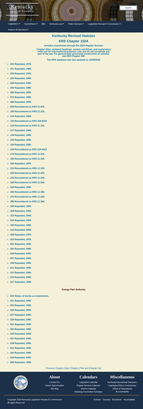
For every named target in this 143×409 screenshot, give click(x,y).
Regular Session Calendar (88, 385)
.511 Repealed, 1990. (21, 268)
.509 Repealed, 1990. (21, 263)
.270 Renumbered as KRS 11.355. (27, 197)
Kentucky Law (57, 24)
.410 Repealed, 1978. (21, 239)
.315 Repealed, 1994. (21, 220)
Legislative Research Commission (104, 24)
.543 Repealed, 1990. (21, 353)
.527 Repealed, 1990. (21, 315)
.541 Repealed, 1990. (21, 348)
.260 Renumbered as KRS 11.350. (27, 192)
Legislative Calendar (88, 382)
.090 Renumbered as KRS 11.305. (27, 107)
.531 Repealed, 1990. (21, 324)
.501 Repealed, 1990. (21, 244)
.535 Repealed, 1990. (21, 334)
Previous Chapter (54, 368)
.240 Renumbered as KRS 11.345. (27, 182)
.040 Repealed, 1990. (21, 83)
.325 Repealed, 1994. (21, 230)
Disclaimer (117, 399)
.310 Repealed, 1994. (21, 215)
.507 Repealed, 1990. (21, 258)
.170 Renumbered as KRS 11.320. (27, 154)
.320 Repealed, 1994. (21, 225)
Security (106, 399)
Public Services (76, 24)
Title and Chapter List (90, 368)
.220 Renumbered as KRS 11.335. (27, 173)
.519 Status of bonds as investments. (29, 296)
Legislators (14, 24)
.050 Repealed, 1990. (21, 88)
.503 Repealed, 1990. (21, 249)
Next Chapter (71, 368)
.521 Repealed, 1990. (21, 301)
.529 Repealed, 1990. (21, 319)
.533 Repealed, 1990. (21, 329)
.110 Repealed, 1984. (21, 116)
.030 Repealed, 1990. (21, 78)
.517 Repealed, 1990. (21, 282)
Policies (97, 399)
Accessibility (129, 399)
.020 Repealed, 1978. (21, 73)
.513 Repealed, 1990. (21, 272)
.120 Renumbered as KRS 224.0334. (28, 121)
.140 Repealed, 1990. (21, 140)
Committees (31, 24)
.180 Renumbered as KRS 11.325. (27, 159)
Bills (43, 24)
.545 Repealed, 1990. (21, 357)
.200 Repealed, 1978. (21, 163)
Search (128, 8)
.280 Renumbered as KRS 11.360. (27, 201)
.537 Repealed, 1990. (21, 338)
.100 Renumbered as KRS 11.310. (27, 111)
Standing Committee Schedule (88, 392)
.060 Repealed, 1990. (21, 92)
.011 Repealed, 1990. (21, 69)
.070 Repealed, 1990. (21, 97)
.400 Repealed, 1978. (21, 234)
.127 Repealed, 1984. (21, 130)
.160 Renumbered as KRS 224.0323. (28, 149)
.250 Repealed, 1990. (21, 187)
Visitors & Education (18, 29)
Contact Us (54, 382)
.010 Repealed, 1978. (21, 64)
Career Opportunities (54, 385)
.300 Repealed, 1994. (21, 206)
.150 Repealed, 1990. (21, 144)
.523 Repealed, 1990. (21, 305)
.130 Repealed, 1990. (21, 135)
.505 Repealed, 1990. (21, 253)
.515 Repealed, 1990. (21, 277)
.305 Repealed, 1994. (21, 211)
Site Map (55, 388)
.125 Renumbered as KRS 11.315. (27, 125)
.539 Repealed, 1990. (21, 343)
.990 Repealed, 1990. (21, 362)
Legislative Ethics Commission (122, 385)
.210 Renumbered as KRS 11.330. (27, 168)
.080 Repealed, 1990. (21, 102)
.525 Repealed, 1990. (21, 310)
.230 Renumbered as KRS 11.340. (27, 178)
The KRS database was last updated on (73, 60)
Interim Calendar (88, 388)
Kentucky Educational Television (122, 382)
